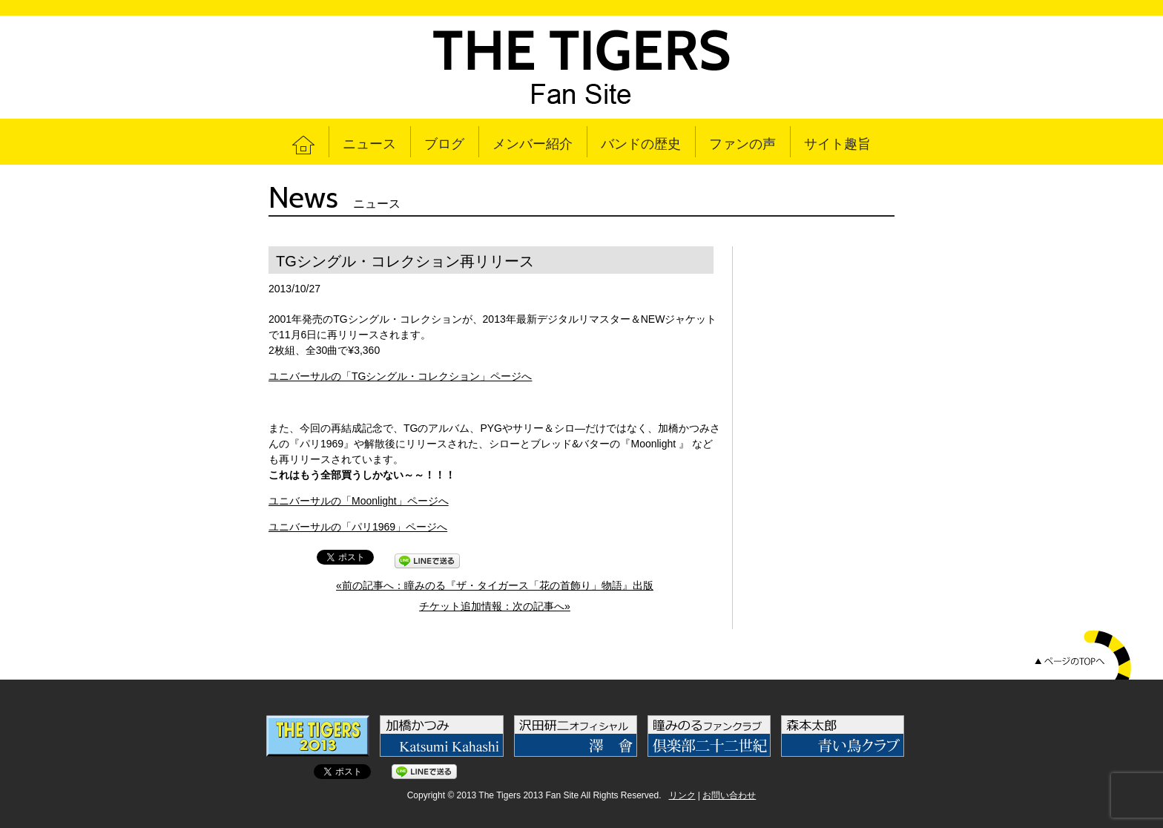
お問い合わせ (729, 795)
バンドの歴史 (641, 144)
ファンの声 (742, 144)
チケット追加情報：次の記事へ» (494, 606)
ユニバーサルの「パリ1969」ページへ (357, 527)
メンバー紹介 (532, 144)
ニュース (369, 144)
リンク (682, 795)
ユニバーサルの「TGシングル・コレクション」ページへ (400, 376)
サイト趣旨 (837, 144)
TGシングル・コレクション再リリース (405, 261)
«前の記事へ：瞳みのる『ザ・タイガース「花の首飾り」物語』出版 (494, 585)
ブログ (444, 144)
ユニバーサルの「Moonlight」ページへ (358, 501)
